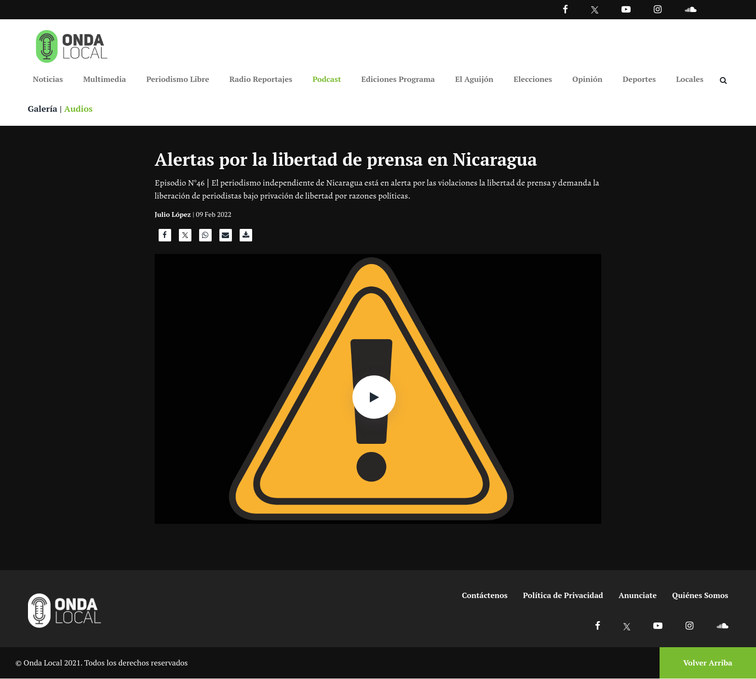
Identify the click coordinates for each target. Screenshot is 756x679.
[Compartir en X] (185, 238)
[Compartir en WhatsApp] (205, 238)
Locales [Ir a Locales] (689, 79)
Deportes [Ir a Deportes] (639, 79)
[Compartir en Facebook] (165, 238)
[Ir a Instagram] (658, 9)
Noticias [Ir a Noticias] (48, 79)
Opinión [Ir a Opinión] (587, 79)
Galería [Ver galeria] (43, 109)
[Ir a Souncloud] (690, 9)
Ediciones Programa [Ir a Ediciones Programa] (398, 79)
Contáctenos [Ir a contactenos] (485, 595)
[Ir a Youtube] (626, 9)
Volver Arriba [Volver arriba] (707, 663)
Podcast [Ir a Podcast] (326, 79)
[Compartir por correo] (225, 238)
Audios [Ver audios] (79, 109)
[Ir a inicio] (72, 44)
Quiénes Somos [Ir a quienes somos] (700, 595)
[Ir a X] (627, 626)
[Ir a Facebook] (597, 626)
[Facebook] (565, 9)
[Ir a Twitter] (594, 9)
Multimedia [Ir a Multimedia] (104, 79)
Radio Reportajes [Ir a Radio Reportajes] (261, 79)
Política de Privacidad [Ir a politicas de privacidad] (563, 595)
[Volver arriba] (705, 663)
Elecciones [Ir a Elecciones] (532, 79)
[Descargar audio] (246, 238)
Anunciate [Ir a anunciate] (638, 595)
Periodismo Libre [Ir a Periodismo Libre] (177, 79)
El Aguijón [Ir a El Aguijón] (474, 79)
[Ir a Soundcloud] (722, 626)
